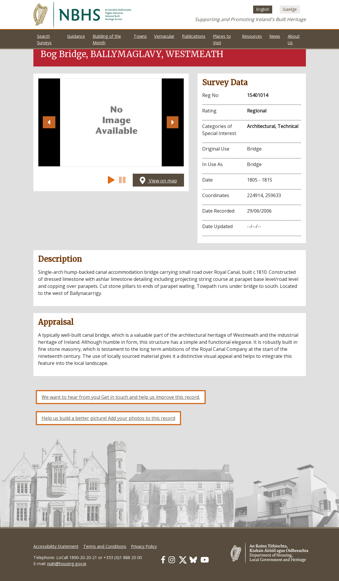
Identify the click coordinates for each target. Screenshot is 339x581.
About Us (294, 39)
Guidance (76, 36)
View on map (158, 180)
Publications (193, 36)
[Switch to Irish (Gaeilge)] (290, 9)
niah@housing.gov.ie (66, 563)
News (274, 36)
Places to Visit (222, 39)
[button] (49, 122)
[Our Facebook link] (163, 560)
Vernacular (164, 36)
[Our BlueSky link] (193, 560)
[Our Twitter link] (182, 560)
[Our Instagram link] (171, 560)
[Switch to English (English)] (262, 9)
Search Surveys (44, 39)
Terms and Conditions (104, 546)
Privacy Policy (144, 546)
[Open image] (111, 122)
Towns (140, 36)
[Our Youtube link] (204, 560)
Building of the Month (107, 39)
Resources (252, 36)
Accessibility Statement (56, 546)
